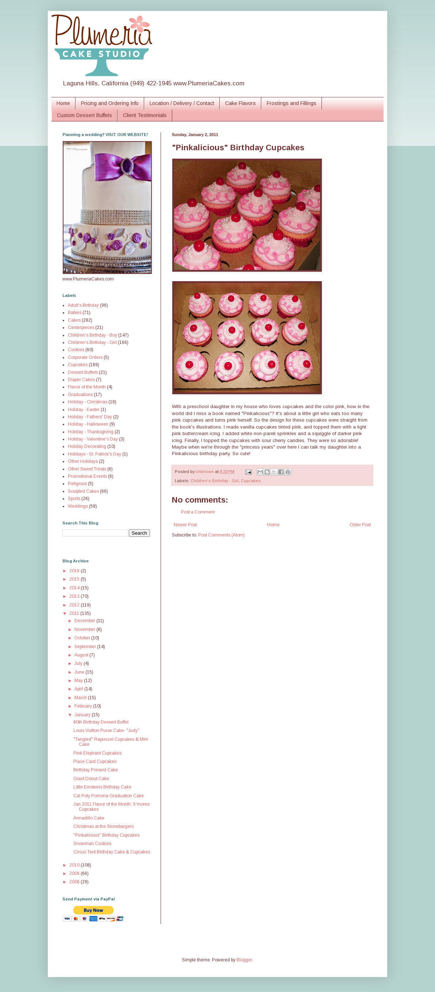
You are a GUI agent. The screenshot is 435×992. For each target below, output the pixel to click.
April (79, 688)
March (81, 697)
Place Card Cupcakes (94, 761)
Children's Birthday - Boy (92, 335)
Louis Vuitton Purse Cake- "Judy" (106, 730)
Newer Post (185, 524)
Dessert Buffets (83, 372)
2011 (74, 613)
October (82, 637)
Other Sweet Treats (87, 469)
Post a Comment (198, 512)
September (85, 646)
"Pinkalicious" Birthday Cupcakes (106, 835)
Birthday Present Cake (95, 769)
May (79, 680)
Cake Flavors (240, 103)
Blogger (244, 959)
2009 (75, 873)
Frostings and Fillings (291, 103)
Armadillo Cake (88, 818)
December (85, 620)
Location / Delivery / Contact (182, 103)
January (83, 714)
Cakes (74, 320)
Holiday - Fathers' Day (90, 416)
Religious (77, 483)
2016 (75, 570)
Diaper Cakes (81, 379)
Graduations (80, 394)
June (79, 672)
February (83, 706)
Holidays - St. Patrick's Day (94, 454)
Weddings (78, 506)
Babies (74, 312)
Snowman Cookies (92, 843)
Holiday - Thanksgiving (90, 431)
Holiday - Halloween (88, 424)
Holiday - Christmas (87, 401)
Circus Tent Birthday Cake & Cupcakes (111, 852)
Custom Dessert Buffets (84, 115)
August (81, 655)
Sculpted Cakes (83, 491)
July (79, 663)
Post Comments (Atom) (221, 535)
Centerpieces (81, 327)
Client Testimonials (145, 115)
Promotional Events (87, 476)
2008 (75, 881)
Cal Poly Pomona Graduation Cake (108, 795)
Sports (74, 498)
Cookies (76, 349)
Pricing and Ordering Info (110, 103)
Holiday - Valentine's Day (93, 439)
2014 (75, 587)
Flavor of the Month (87, 387)
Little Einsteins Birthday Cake (102, 787)
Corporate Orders (85, 357)
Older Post (360, 524)
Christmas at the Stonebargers (103, 826)
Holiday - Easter (84, 409)
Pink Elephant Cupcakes (97, 753)
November (85, 629)
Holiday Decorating (87, 446)
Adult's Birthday (83, 305)
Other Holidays (83, 461)
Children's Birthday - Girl (214, 480)
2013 (75, 596)
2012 (75, 605)
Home (63, 103)
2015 (75, 579)
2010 (75, 865)
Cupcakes (251, 480)
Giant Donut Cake (91, 778)
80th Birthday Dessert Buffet (100, 722)
